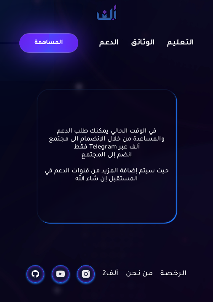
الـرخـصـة (173, 274)
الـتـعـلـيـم (180, 43)
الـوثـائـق (142, 43)
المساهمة (49, 43)
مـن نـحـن (139, 274)
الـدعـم (108, 43)
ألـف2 (110, 274)
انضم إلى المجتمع (106, 155)
